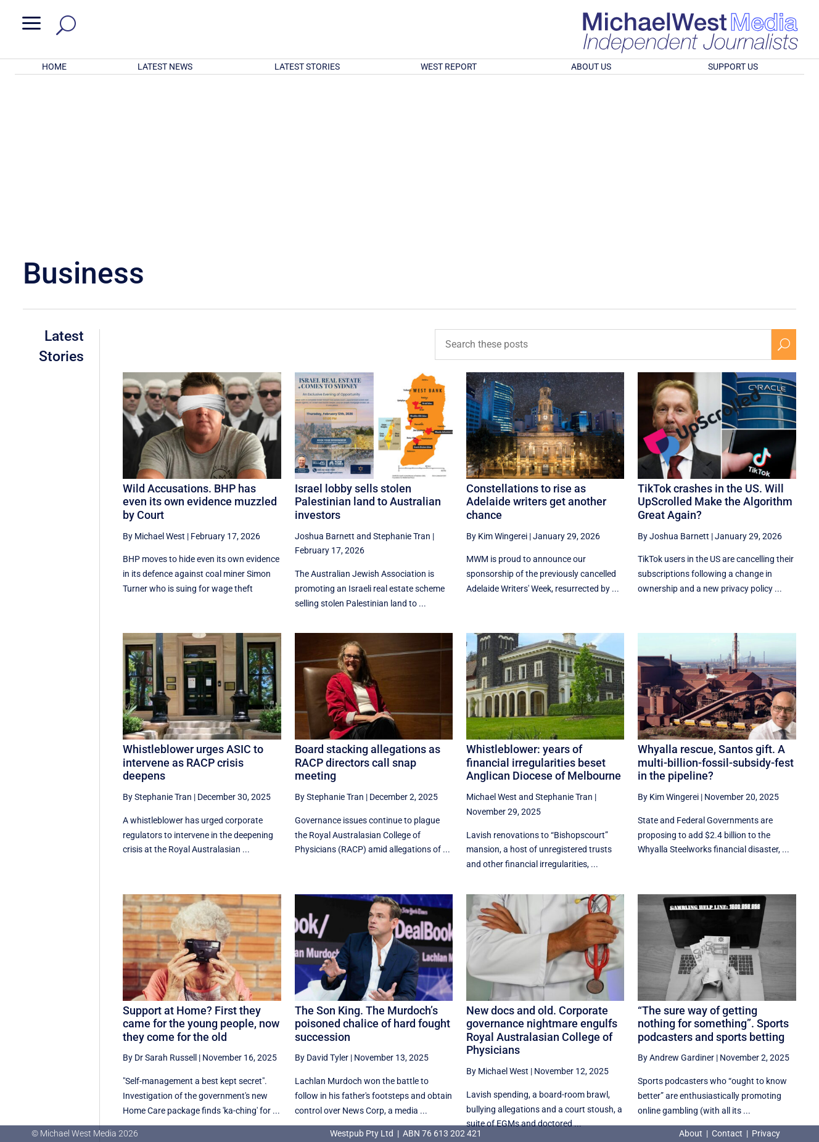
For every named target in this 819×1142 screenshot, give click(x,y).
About (691, 1133)
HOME (54, 66)
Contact (727, 1133)
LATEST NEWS (165, 66)
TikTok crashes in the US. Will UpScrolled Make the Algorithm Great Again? (715, 340)
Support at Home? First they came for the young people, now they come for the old (201, 862)
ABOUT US (591, 66)
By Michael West (154, 375)
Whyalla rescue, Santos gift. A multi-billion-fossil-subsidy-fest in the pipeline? (716, 601)
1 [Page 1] (679, 1017)
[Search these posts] (603, 183)
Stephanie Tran (401, 375)
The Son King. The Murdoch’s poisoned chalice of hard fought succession (372, 862)
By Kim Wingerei (496, 375)
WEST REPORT (449, 66)
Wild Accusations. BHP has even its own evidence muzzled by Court (200, 340)
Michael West (491, 635)
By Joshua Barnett (673, 375)
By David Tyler (321, 896)
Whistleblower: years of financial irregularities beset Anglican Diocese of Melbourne (543, 601)
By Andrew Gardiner (676, 896)
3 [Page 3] (731, 1017)
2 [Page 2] (704, 1017)
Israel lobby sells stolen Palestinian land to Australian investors (368, 340)
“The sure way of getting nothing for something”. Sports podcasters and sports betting (713, 862)
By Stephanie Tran (157, 635)
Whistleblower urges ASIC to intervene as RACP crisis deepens (193, 601)
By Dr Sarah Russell (160, 896)
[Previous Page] (653, 1016)
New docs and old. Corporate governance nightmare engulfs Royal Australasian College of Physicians (541, 868)
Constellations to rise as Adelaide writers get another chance (536, 340)
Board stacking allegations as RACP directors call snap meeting (367, 601)
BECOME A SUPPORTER (755, 1061)
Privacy (766, 1133)
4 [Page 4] (757, 1017)
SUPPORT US (733, 66)
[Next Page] (783, 1016)
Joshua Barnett (325, 375)
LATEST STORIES (307, 66)
